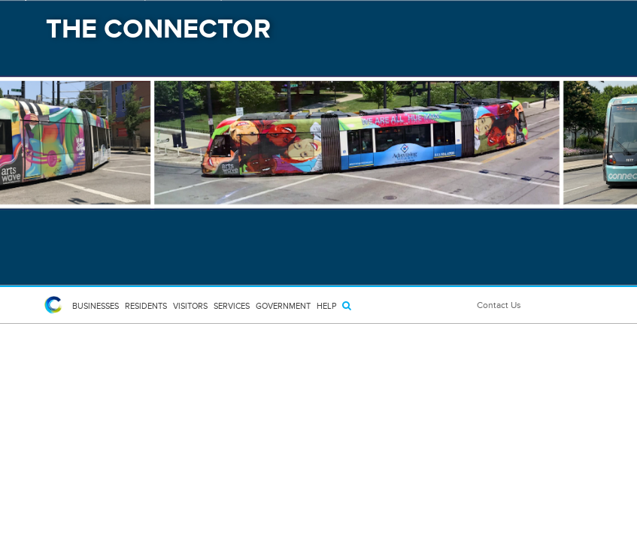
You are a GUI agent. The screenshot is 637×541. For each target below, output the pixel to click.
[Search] (346, 305)
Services (232, 305)
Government (283, 305)
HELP (326, 305)
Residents (146, 305)
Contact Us (499, 305)
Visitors (190, 305)
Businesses (95, 305)
